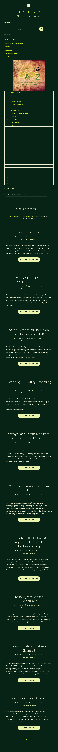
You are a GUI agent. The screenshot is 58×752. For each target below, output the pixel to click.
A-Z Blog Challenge (28, 216)
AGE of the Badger (16, 93)
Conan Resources (16, 101)
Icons (12, 125)
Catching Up (14, 98)
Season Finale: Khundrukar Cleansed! (29, 648)
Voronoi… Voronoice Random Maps (29, 488)
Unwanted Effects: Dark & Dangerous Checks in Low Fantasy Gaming (29, 542)
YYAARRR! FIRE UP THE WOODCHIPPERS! (29, 280)
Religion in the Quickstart (29, 699)
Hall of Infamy (15, 122)
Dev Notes (8, 57)
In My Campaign (29, 12)
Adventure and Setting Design (14, 43)
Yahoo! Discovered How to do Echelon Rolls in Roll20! (29, 332)
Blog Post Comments (11, 53)
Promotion (8, 50)
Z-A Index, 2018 (29, 233)
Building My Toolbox (17, 96)
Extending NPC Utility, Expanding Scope (29, 384)
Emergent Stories (16, 110)
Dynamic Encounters (17, 104)
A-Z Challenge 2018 (30, 239)
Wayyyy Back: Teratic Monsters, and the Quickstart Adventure (29, 436)
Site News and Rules (11, 40)
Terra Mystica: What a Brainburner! (29, 599)
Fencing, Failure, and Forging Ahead (21, 113)
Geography (14, 119)
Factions (13, 116)
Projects (7, 46)
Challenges (16, 216)
